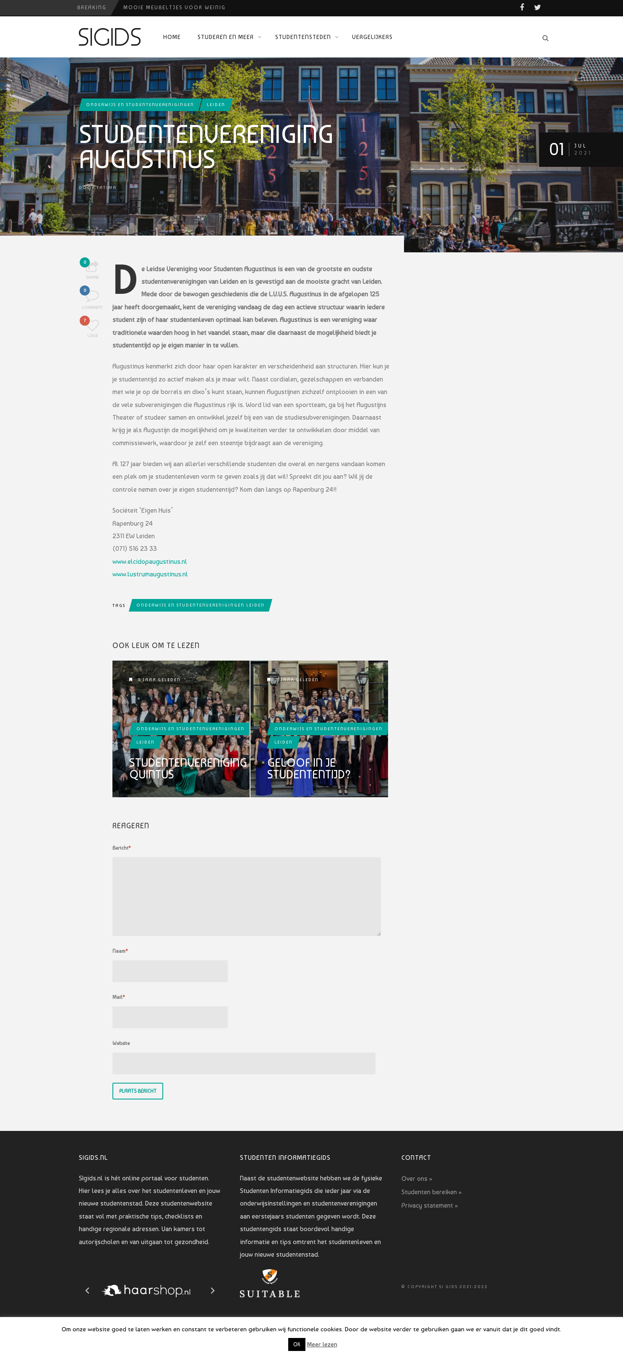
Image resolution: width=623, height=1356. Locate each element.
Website (121, 1043)
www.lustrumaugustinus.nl (150, 574)
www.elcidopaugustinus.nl (149, 561)
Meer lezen (322, 1344)
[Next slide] (212, 1290)
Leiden (216, 104)
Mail (118, 997)
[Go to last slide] (87, 1290)
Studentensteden (303, 37)
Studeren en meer (226, 37)
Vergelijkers (372, 37)
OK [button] (296, 1344)
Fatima (107, 187)
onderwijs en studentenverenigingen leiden (200, 605)
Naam (120, 951)
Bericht (121, 848)
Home (172, 37)
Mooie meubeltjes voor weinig (174, 7)
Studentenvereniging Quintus (188, 768)
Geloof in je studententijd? (309, 768)
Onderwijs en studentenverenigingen (140, 104)
